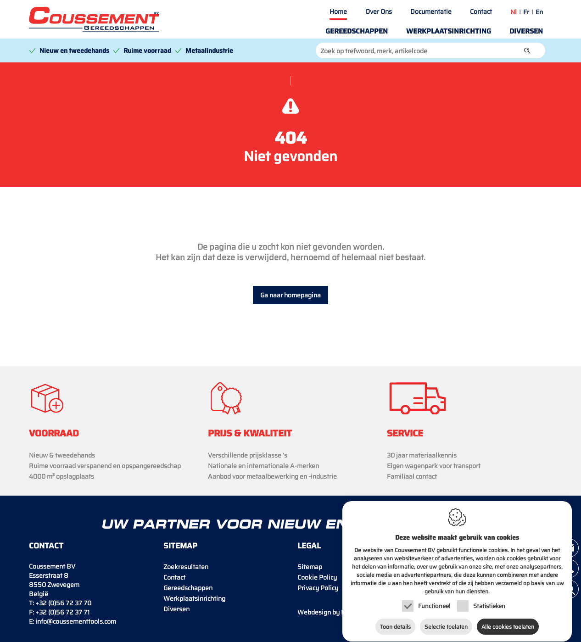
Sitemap (309, 567)
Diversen (526, 31)
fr (526, 12)
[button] (527, 50)
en (539, 12)
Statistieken (489, 608)
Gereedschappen (356, 31)
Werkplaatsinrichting (448, 31)
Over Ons (378, 11)
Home (338, 11)
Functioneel (434, 608)
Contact (481, 11)
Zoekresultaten (185, 567)
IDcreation (334, 612)
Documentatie (431, 11)
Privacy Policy (317, 588)
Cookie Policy (317, 577)
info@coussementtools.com (75, 621)
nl (513, 12)
